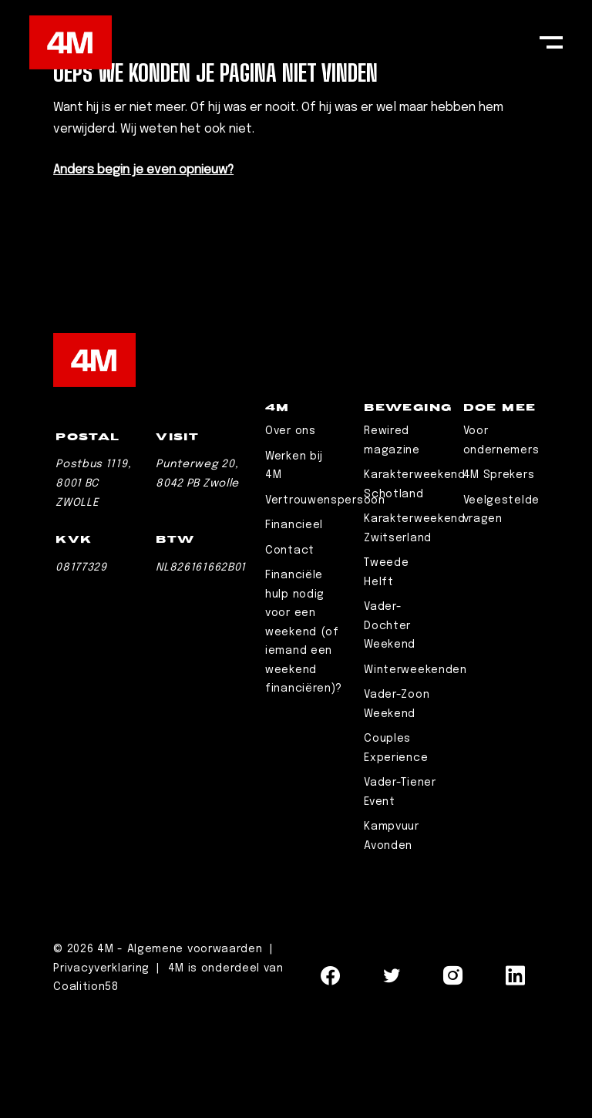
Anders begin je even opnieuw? (143, 170)
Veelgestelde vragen (501, 611)
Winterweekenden (415, 771)
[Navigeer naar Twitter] (392, 1081)
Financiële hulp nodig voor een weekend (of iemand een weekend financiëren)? (303, 733)
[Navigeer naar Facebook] (331, 1081)
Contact (289, 651)
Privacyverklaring (103, 1069)
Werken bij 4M (294, 567)
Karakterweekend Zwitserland (415, 630)
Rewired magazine (392, 542)
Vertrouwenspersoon (325, 601)
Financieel (294, 626)
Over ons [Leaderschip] (290, 532)
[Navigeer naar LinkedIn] (516, 1081)
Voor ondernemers (501, 542)
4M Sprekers (499, 576)
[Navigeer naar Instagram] (453, 1081)
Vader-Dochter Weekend (389, 726)
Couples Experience (396, 849)
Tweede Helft (386, 673)
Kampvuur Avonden (391, 937)
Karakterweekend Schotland (415, 586)
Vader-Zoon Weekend (396, 805)
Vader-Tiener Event (400, 893)
